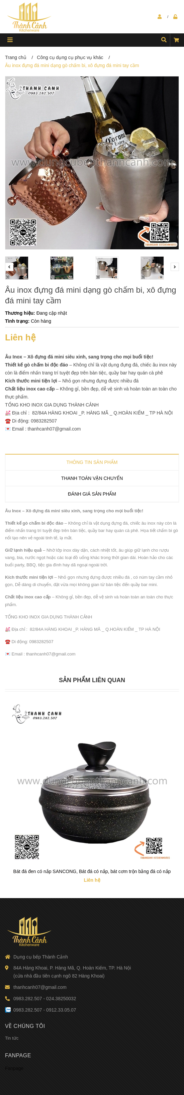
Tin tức (11, 1038)
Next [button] (175, 267)
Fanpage (18, 1055)
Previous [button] (9, 267)
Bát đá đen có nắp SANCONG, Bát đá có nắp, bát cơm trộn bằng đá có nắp (92, 871)
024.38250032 (61, 998)
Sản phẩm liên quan (92, 680)
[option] (24, 268)
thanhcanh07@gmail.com (40, 987)
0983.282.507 (27, 998)
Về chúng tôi (25, 1026)
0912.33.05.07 (61, 1010)
